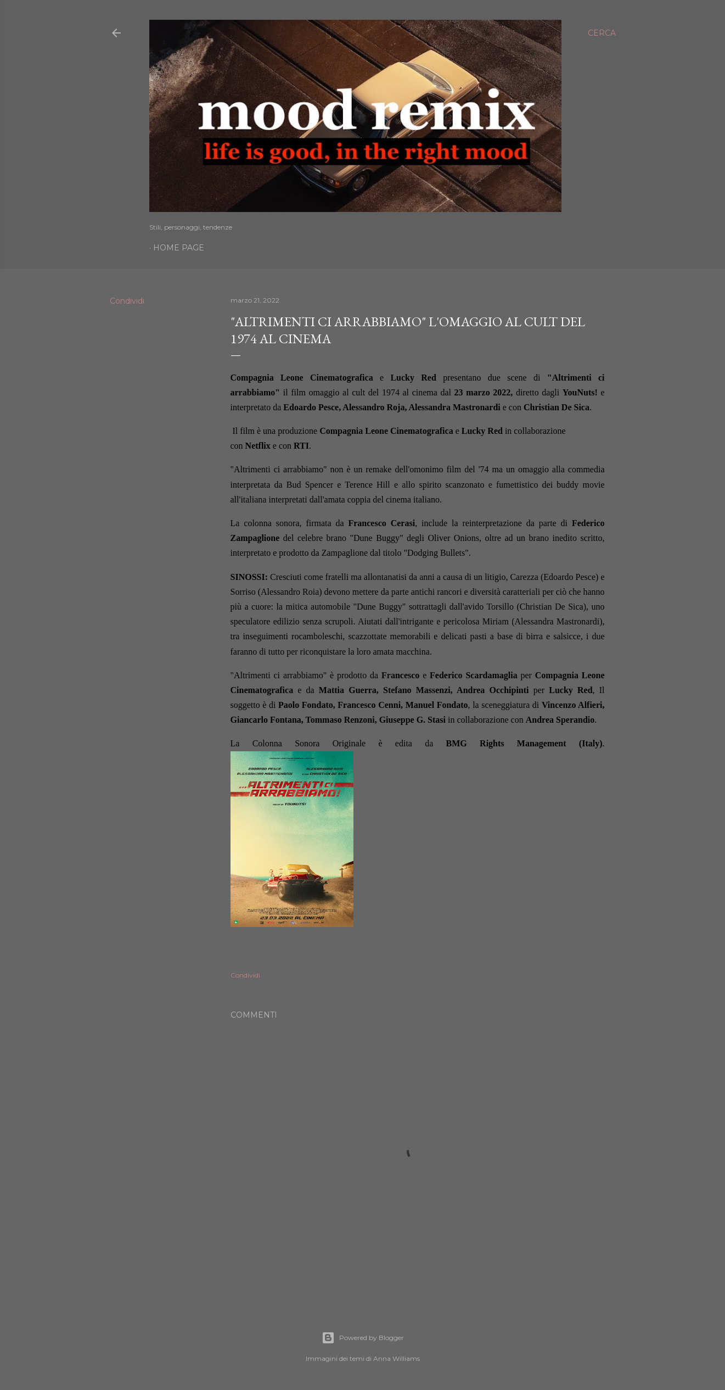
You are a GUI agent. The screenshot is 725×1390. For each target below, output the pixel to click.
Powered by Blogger (363, 1337)
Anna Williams (396, 1358)
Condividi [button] (127, 301)
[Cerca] (602, 33)
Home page (178, 248)
